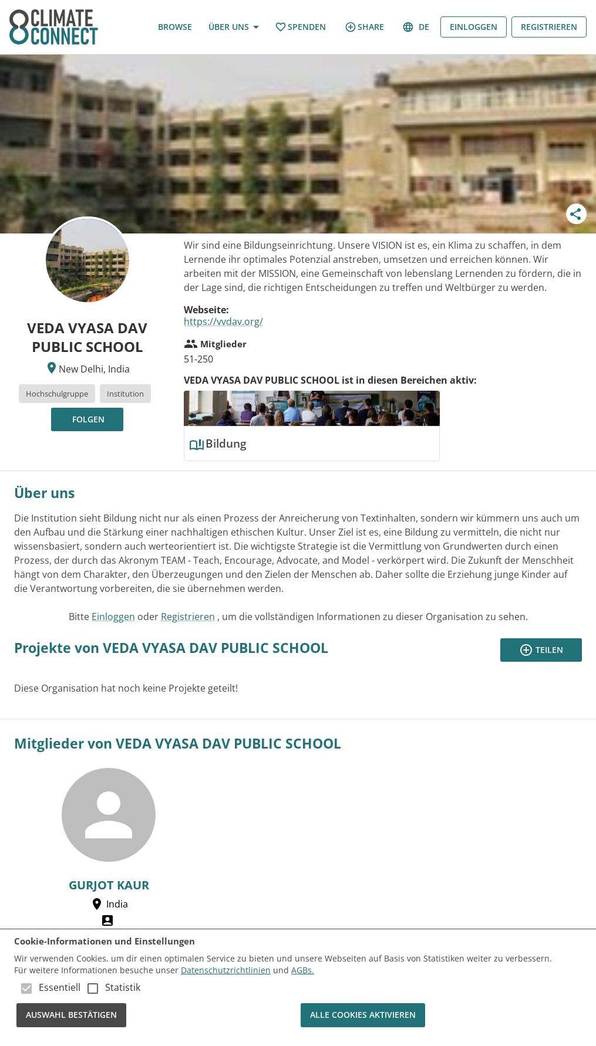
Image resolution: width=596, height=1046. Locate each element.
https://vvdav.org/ (223, 321)
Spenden (300, 27)
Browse (175, 27)
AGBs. (302, 970)
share (364, 27)
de (417, 27)
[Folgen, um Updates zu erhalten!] (87, 419)
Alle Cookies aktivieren (363, 1015)
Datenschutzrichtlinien (226, 970)
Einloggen (473, 27)
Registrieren (549, 27)
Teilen (541, 650)
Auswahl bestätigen (71, 1015)
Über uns (233, 27)
